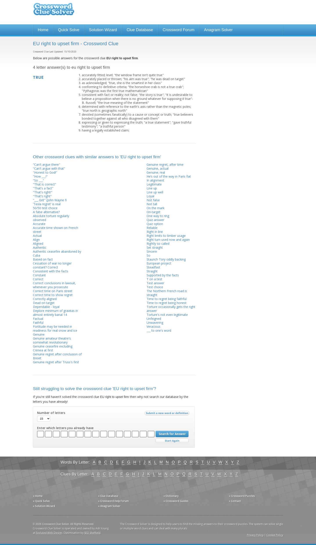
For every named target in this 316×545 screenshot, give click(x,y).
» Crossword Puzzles (242, 496)
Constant (39, 275)
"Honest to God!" (45, 172)
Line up (152, 188)
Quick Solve (68, 30)
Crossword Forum (178, 30)
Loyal (150, 196)
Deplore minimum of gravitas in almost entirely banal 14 (55, 313)
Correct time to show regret (53, 295)
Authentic (39, 247)
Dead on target (44, 303)
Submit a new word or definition (167, 414)
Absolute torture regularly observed (51, 218)
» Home (38, 496)
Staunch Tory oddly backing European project (166, 261)
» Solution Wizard (44, 506)
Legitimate (154, 184)
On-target (153, 212)
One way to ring (158, 216)
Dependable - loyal (46, 307)
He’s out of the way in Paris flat (169, 176)
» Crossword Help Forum (113, 501)
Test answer (155, 283)
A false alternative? (46, 212)
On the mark (155, 208)
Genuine (39, 334)
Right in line (155, 232)
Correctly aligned (45, 299)
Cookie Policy (274, 535)
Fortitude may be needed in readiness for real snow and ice (55, 328)
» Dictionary (171, 496)
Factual (38, 319)
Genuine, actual (158, 168)
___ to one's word (159, 330)
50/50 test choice (45, 208)
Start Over (172, 441)
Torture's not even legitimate (167, 315)
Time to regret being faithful (167, 299)
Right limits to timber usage (166, 236)
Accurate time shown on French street (55, 230)
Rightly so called (158, 243)
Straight (152, 271)
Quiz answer (155, 220)
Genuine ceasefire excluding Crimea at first (52, 348)
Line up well (155, 192)
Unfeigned (154, 319)
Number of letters (51, 413)
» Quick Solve (41, 501)
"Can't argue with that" (49, 168)
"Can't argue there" (46, 164)
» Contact (235, 501)
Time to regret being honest (167, 303)
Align (36, 239)
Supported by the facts (163, 275)
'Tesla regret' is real (47, 204)
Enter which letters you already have (65, 428)
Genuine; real (156, 172)
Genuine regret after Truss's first (56, 362)
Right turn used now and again (168, 239)
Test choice (155, 287)
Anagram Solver (218, 30)
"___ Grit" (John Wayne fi (50, 200)
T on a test (154, 279)
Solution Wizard (103, 30)
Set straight (155, 247)
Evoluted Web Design (49, 533)
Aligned (38, 243)
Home (43, 30)
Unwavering (155, 322)
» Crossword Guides (176, 501)
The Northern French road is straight (167, 293)
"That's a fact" (43, 188)
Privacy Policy (255, 535)
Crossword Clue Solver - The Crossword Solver (54, 11)
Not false (153, 200)
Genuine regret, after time (165, 164)
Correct (38, 279)
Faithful (38, 322)
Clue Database (140, 30)
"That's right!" (42, 192)
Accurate (39, 224)
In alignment (155, 180)
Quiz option (155, 224)
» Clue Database (108, 496)
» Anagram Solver (109, 506)
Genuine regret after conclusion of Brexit (57, 356)
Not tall (152, 204)
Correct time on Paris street (52, 291)
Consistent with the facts (50, 271)
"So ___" (38, 180)
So (148, 255)
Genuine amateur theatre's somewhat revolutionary (52, 340)
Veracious (153, 326)
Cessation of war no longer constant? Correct (52, 265)
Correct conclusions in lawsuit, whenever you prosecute (54, 285)
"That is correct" (44, 184)
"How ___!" (40, 176)
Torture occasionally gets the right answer (171, 309)
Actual (37, 236)
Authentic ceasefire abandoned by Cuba (57, 253)
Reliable (152, 228)
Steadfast (153, 267)
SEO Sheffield (92, 533)
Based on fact (43, 259)
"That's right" (42, 196)
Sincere (152, 251)
